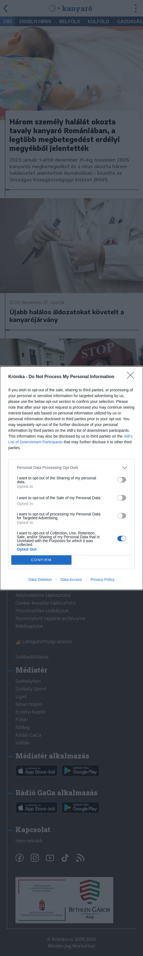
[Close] (132, 377)
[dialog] (71, 478)
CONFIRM (41, 560)
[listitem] (71, 468)
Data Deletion (40, 579)
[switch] (121, 479)
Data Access (71, 579)
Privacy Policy (103, 579)
